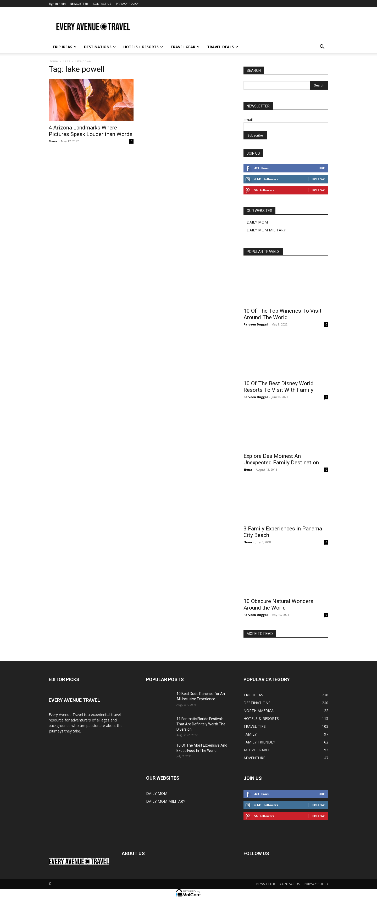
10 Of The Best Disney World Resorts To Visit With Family (278, 386)
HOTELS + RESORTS (143, 46)
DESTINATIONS (100, 46)
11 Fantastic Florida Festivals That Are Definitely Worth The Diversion (200, 724)
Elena (53, 141)
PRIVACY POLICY (127, 4)
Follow (318, 179)
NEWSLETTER (79, 4)
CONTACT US (102, 4)
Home (53, 61)
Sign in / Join (57, 4)
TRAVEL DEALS (222, 46)
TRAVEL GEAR (184, 46)
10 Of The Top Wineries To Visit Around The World (282, 314)
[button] (322, 47)
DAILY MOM (257, 222)
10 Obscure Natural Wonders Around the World (278, 604)
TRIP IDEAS (64, 46)
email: (248, 119)
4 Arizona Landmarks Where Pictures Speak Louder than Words (90, 130)
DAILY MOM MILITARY (266, 229)
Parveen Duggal (255, 324)
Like (322, 168)
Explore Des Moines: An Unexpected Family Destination (281, 459)
